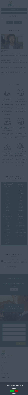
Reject (16, 390)
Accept (11, 390)
